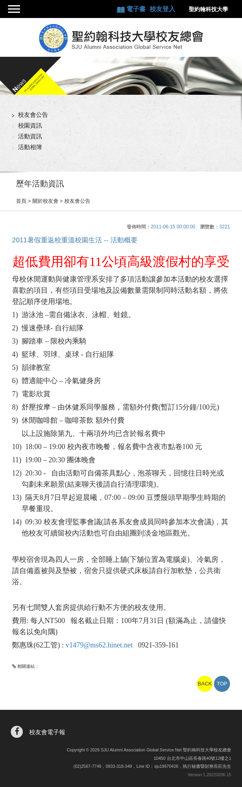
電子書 (136, 9)
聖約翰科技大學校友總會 (121, 38)
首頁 (21, 201)
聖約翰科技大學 (208, 9)
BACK (205, 684)
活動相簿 (30, 147)
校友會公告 (33, 114)
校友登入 (162, 9)
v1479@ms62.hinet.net (99, 645)
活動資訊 (30, 136)
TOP (222, 684)
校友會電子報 (47, 732)
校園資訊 (30, 125)
